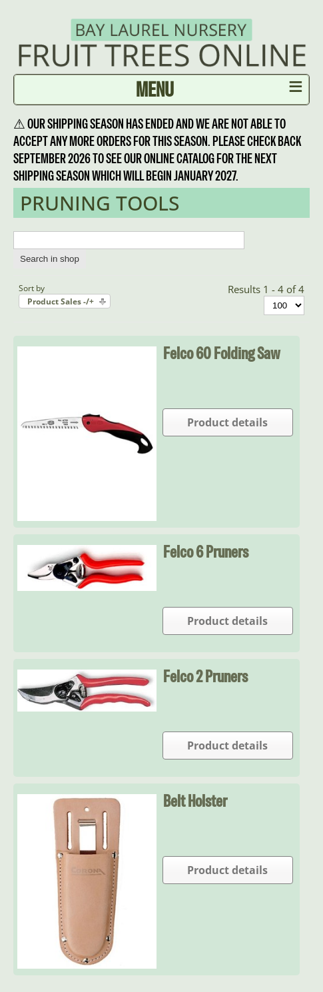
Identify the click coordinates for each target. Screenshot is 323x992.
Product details (227, 422)
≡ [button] (296, 89)
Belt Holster (195, 800)
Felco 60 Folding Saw (221, 353)
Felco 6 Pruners (205, 551)
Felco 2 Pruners (205, 676)
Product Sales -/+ (60, 301)
